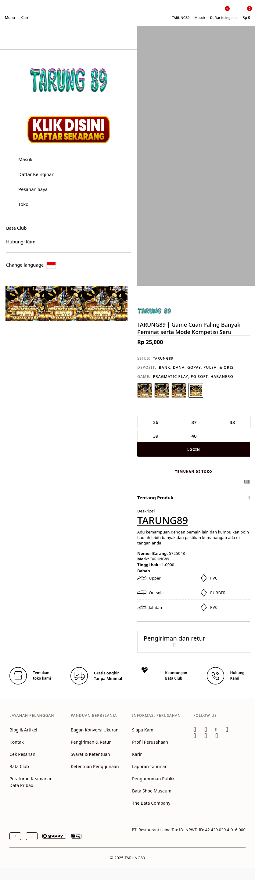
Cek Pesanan (22, 754)
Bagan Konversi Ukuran (95, 730)
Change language (31, 265)
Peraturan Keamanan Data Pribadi (30, 782)
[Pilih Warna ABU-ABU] (178, 390)
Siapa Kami (143, 730)
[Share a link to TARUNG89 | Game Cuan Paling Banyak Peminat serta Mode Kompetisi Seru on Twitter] (249, 481)
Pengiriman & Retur (91, 742)
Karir (137, 754)
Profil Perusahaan (150, 742)
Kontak (16, 742)
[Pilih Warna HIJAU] (161, 390)
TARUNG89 (163, 358)
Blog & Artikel (23, 730)
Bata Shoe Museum (151, 791)
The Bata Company (151, 803)
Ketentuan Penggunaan (95, 766)
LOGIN (193, 449)
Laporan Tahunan (149, 766)
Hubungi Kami (21, 242)
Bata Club (16, 228)
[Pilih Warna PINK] (196, 390)
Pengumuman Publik (153, 778)
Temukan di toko (193, 471)
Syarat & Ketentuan (90, 754)
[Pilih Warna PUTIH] (144, 390)
